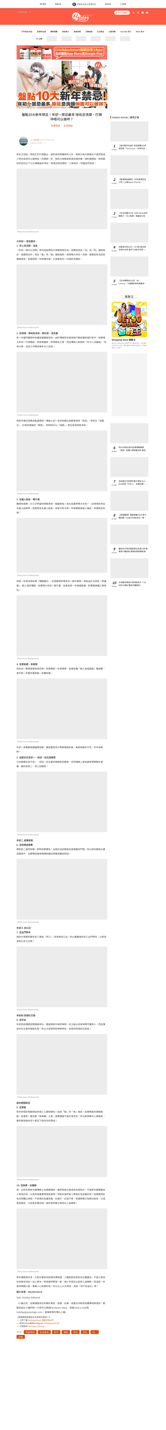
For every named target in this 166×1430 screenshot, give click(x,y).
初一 (94, 1332)
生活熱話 (100, 31)
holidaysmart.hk (51, 1323)
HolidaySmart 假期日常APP (41, 1320)
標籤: (20, 1332)
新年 (56, 1332)
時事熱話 (56, 125)
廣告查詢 (108, 4)
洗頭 (20, 1336)
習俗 (85, 1332)
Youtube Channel (36, 1326)
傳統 (66, 1332)
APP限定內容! (27, 31)
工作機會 (123, 4)
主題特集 (112, 31)
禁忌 (75, 1332)
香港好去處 (41, 31)
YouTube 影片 (125, 31)
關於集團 (43, 4)
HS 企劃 (39, 38)
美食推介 (65, 31)
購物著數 (53, 31)
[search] (133, 13)
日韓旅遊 (88, 31)
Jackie (36, 139)
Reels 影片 (140, 31)
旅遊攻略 (77, 31)
